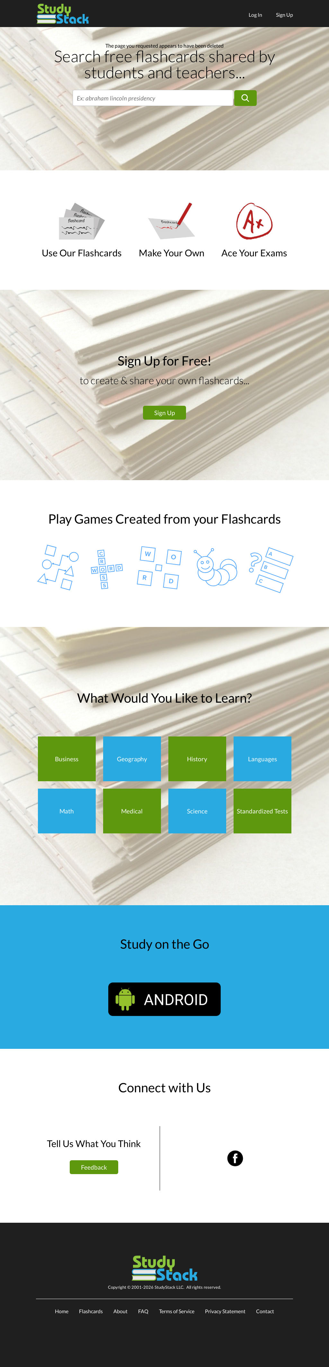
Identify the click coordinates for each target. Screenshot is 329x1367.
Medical (132, 811)
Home (61, 1311)
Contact (265, 1311)
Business (66, 759)
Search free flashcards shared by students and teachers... (164, 64)
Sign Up (284, 15)
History (197, 759)
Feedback (94, 1167)
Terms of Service (176, 1311)
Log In (255, 15)
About (120, 1311)
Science (197, 811)
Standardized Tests (262, 811)
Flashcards (91, 1311)
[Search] (245, 98)
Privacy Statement (225, 1311)
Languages (262, 759)
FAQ (143, 1311)
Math (66, 811)
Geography (132, 759)
